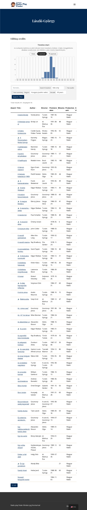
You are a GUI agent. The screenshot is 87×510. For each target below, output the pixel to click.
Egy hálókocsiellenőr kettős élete (24, 429)
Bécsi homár (22, 386)
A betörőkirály (23, 115)
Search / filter (18, 97)
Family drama (22, 411)
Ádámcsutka (24, 299)
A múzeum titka (23, 229)
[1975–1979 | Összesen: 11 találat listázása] (45, 75)
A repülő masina (24, 242)
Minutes (62, 108)
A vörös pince (23, 292)
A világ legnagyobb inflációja (22, 285)
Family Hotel (22, 470)
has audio (69, 88)
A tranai (20, 276)
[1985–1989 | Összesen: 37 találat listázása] (51, 67)
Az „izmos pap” (23, 308)
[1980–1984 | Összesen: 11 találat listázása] (48, 75)
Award (14, 108)
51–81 (14, 485)
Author (33, 108)
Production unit (70, 109)
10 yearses (52, 54)
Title (19, 108)
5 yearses (41, 54)
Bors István (22, 392)
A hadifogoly (22, 160)
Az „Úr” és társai (24, 315)
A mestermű (22, 215)
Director (45, 108)
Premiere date (54, 109)
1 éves (33, 54)
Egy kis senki (22, 436)
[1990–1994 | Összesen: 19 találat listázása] (54, 72)
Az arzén (23, 329)
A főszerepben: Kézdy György (23, 140)
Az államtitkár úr (24, 322)
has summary (17, 92)
